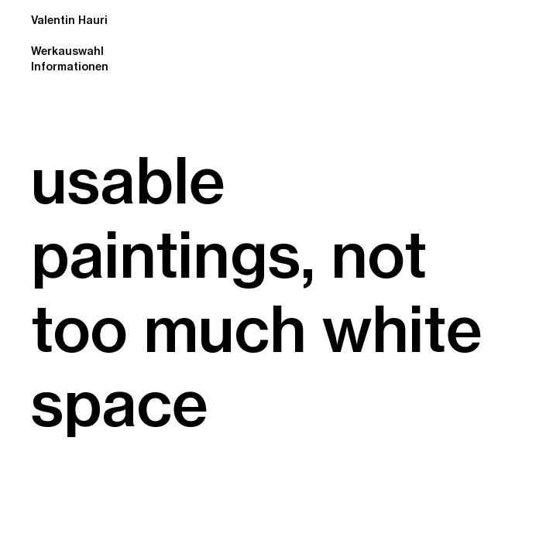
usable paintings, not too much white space (256, 292)
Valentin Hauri (69, 18)
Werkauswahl (67, 51)
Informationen (69, 66)
